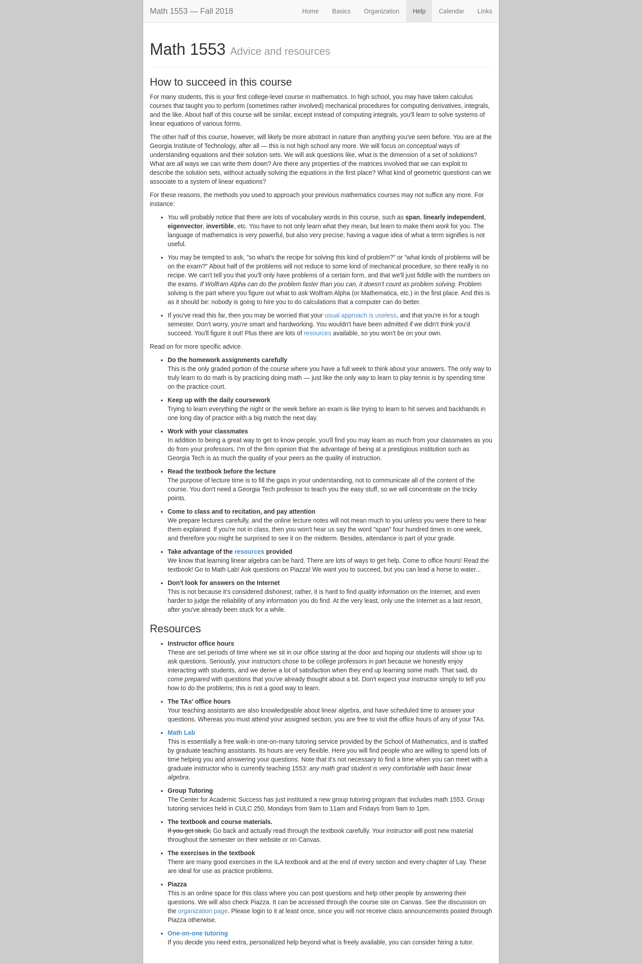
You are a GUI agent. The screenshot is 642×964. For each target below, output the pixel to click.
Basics (341, 11)
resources (317, 333)
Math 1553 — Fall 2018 (191, 11)
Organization (381, 11)
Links (484, 11)
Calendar (451, 11)
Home (310, 11)
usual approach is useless (360, 315)
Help (419, 11)
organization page (202, 911)
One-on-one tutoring (198, 933)
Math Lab (181, 732)
